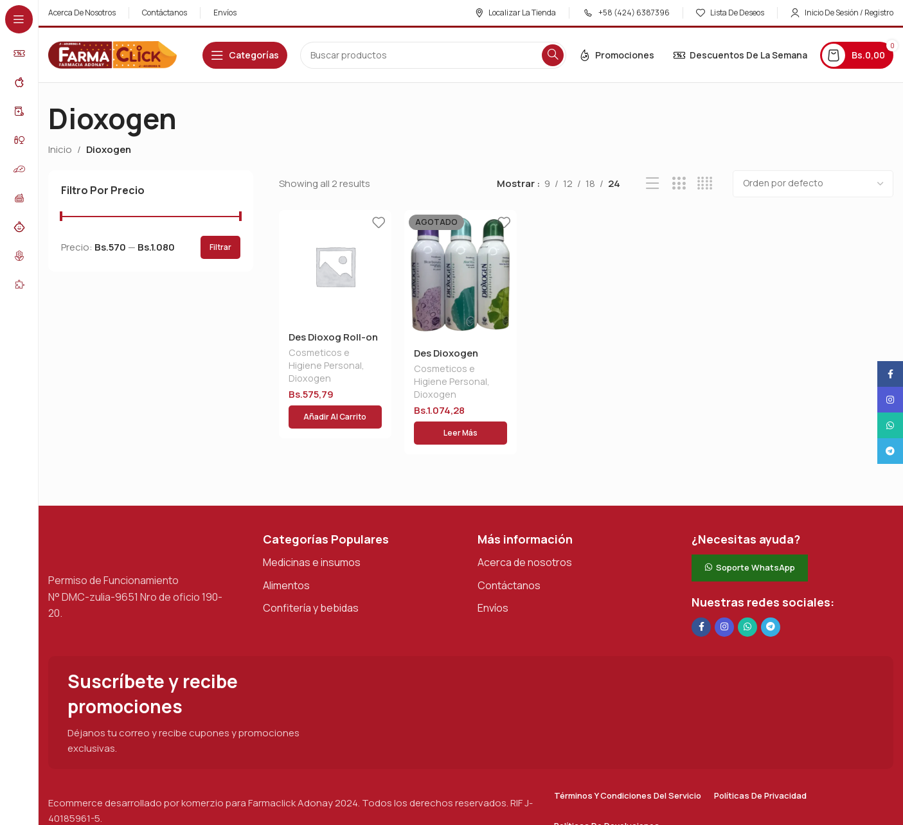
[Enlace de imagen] (112, 534)
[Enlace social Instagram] (724, 616)
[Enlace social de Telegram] (770, 616)
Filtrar (220, 247)
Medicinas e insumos (312, 552)
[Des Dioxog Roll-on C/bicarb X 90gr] (335, 266)
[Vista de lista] (652, 183)
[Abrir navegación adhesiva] (245, 55)
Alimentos (286, 575)
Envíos (493, 597)
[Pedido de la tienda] (813, 183)
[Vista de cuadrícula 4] (704, 183)
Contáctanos (509, 575)
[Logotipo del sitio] (112, 54)
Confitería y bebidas (311, 597)
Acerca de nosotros (525, 552)
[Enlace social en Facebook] (701, 616)
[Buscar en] (433, 55)
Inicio (60, 149)
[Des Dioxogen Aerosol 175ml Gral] (460, 274)
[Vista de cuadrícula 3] (679, 183)
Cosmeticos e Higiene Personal (325, 360)
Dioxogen (310, 379)
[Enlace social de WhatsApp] (747, 616)
